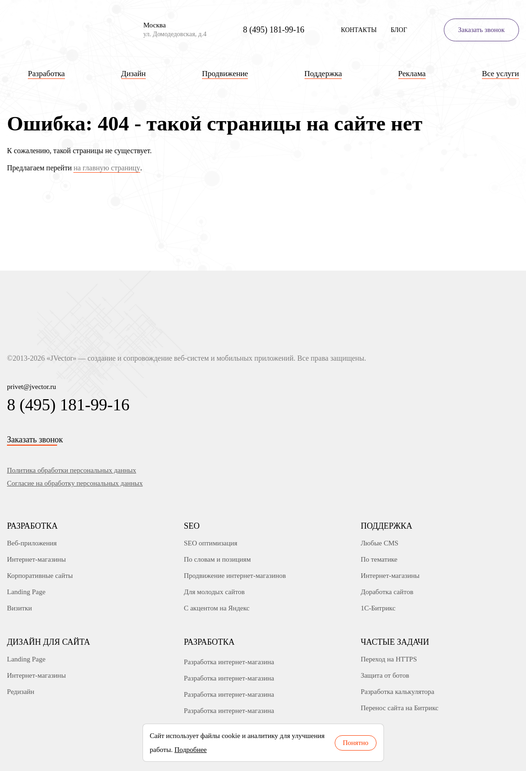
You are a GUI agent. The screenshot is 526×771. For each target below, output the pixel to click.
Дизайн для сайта (48, 642)
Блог (398, 29)
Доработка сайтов (387, 592)
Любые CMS (379, 543)
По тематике (379, 559)
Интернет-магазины (36, 559)
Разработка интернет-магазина (229, 662)
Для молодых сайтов (214, 592)
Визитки (19, 608)
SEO (192, 526)
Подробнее (191, 749)
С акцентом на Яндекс (217, 608)
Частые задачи (395, 642)
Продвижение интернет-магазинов (235, 575)
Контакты (359, 29)
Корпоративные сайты (40, 575)
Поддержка (386, 526)
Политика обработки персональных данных (71, 470)
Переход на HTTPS (389, 659)
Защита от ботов (385, 675)
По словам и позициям (217, 559)
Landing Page (26, 592)
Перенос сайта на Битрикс (400, 708)
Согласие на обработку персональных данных (75, 483)
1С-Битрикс (378, 608)
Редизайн (20, 691)
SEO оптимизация (210, 543)
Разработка (32, 526)
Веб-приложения (32, 543)
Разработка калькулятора (398, 691)
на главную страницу (106, 168)
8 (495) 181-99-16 (273, 29)
